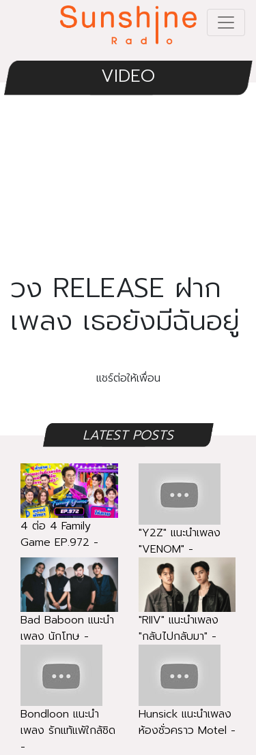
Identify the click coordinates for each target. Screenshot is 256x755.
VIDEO (128, 76)
